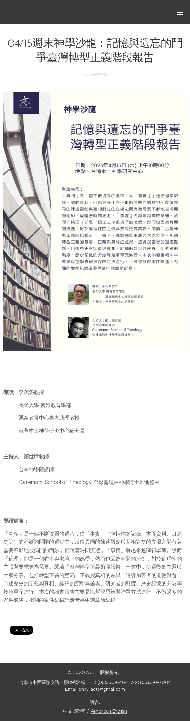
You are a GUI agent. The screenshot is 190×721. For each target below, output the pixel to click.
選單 (180, 12)
